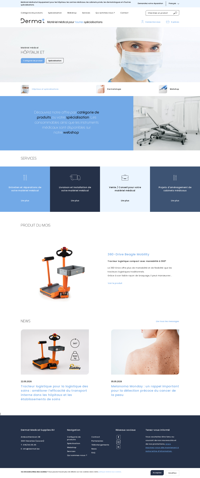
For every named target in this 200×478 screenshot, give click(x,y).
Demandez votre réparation (150, 3)
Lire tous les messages (167, 321)
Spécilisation (73, 443)
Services (86, 13)
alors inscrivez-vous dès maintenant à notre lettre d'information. (162, 447)
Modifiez (172, 473)
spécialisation (77, 117)
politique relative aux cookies (109, 472)
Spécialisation (55, 13)
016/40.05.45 (28, 444)
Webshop (72, 13)
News (94, 449)
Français (174, 3)
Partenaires (97, 441)
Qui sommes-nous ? (105, 13)
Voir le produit (115, 283)
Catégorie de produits (31, 13)
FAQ (93, 452)
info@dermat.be (30, 449)
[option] (100, 54)
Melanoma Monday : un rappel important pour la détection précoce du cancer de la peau (145, 390)
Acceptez (157, 472)
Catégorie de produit (32, 60)
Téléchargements (100, 444)
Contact (124, 13)
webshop (71, 132)
